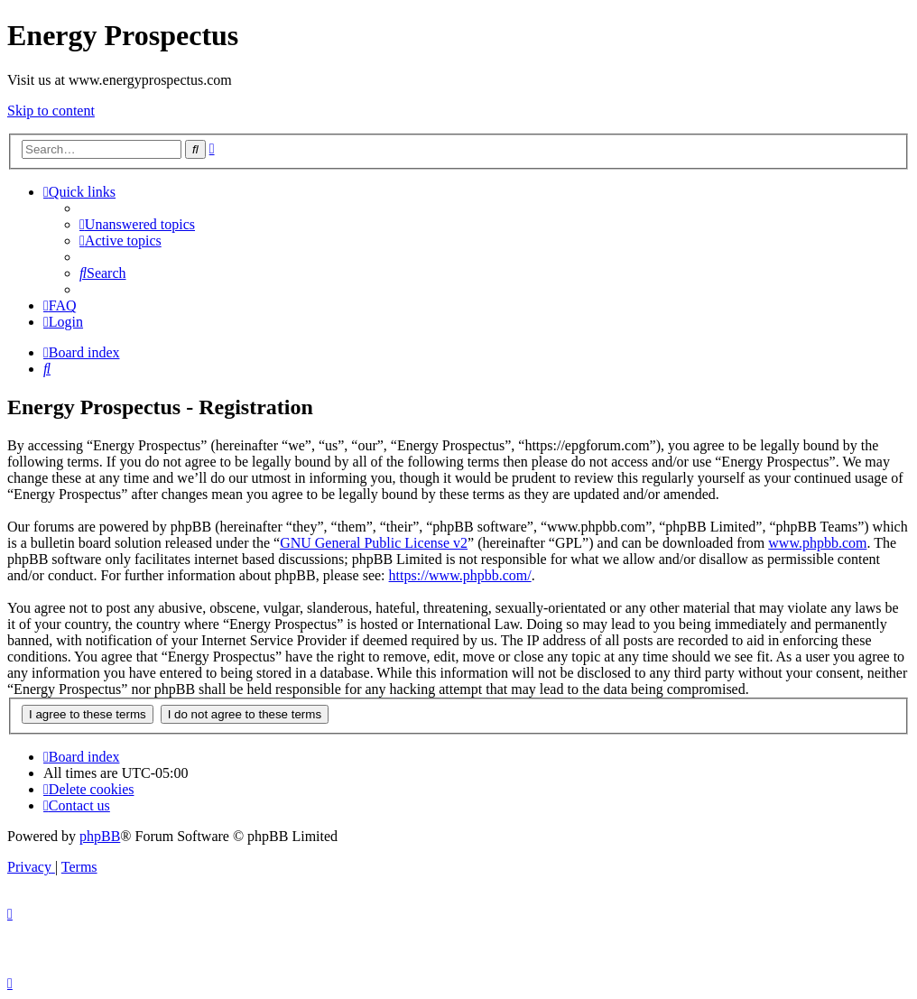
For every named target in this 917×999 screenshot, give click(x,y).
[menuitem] (137, 224)
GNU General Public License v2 (374, 542)
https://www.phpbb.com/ (460, 575)
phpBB (99, 836)
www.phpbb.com (817, 542)
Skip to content (51, 110)
